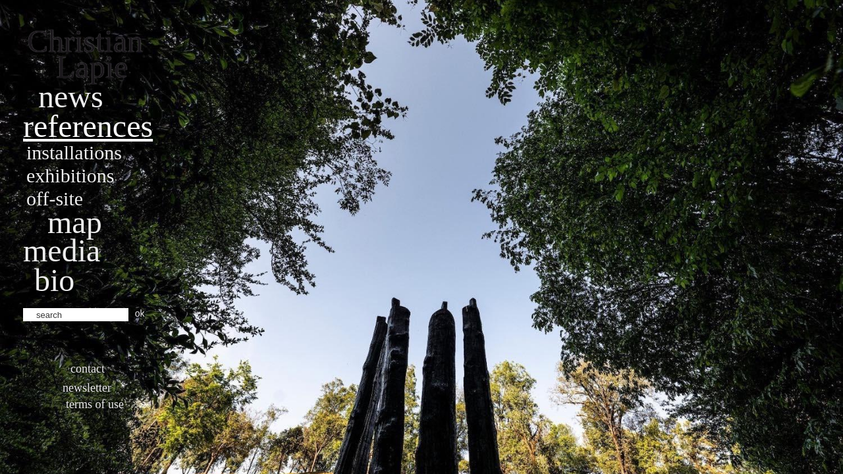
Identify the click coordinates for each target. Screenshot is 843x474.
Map (74, 222)
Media (61, 250)
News (70, 96)
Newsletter (87, 387)
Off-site (54, 198)
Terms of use (95, 404)
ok (140, 313)
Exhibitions (70, 175)
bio (54, 280)
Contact (87, 368)
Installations (74, 152)
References (88, 126)
